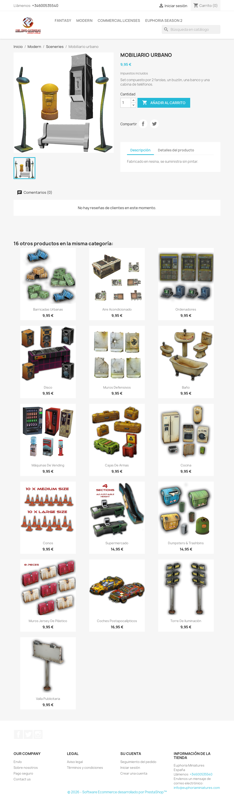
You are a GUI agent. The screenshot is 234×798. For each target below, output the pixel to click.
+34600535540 (45, 5)
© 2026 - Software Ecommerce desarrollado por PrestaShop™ (117, 792)
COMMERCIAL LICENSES (119, 20)
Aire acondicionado (117, 309)
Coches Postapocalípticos (117, 621)
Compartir (143, 123)
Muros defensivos (117, 387)
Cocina (186, 465)
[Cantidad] (125, 103)
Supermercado (116, 543)
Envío (18, 762)
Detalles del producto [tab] (176, 150)
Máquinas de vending (48, 465)
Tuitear (154, 123)
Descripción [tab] (140, 150)
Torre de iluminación (185, 621)
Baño (186, 387)
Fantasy (63, 20)
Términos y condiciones (85, 767)
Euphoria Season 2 (163, 20)
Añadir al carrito (164, 103)
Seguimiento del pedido (138, 762)
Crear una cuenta (133, 773)
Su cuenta (130, 753)
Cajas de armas (117, 465)
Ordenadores (186, 309)
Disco (48, 387)
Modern (84, 20)
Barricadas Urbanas (48, 309)
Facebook (18, 734)
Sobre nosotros (26, 767)
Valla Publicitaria (48, 699)
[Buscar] (191, 29)
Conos (48, 543)
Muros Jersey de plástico (48, 621)
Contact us (22, 779)
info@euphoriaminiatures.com (197, 788)
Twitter (28, 734)
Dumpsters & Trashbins (186, 543)
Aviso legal (75, 762)
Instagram (38, 734)
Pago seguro (23, 773)
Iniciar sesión (130, 767)
